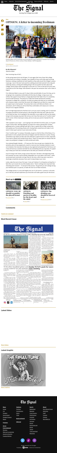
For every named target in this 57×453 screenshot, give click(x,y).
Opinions (30, 1)
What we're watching (8, 432)
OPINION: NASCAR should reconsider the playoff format (13, 193)
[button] (2, 2)
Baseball (32, 411)
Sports (51, 1)
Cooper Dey (9, 197)
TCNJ (17, 415)
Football (32, 417)
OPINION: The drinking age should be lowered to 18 (48, 194)
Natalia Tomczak (45, 199)
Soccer (31, 423)
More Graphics (5, 387)
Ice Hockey (32, 419)
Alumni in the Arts (7, 434)
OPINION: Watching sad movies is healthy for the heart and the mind (30, 195)
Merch (28, 2)
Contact (45, 415)
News (5, 1)
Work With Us (46, 419)
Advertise (45, 411)
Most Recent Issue (48, 409)
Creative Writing (7, 436)
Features (11, 1)
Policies (45, 417)
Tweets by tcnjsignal (7, 214)
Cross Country (33, 413)
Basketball (32, 409)
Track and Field (33, 431)
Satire (17, 413)
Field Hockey (33, 415)
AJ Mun (25, 201)
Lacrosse (32, 421)
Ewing (4, 409)
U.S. (4, 411)
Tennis (31, 429)
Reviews (5, 430)
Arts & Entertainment (20, 1)
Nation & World (38, 1)
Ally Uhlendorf (10, 64)
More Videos (4, 345)
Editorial (46, 1)
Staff (44, 413)
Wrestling (32, 433)
